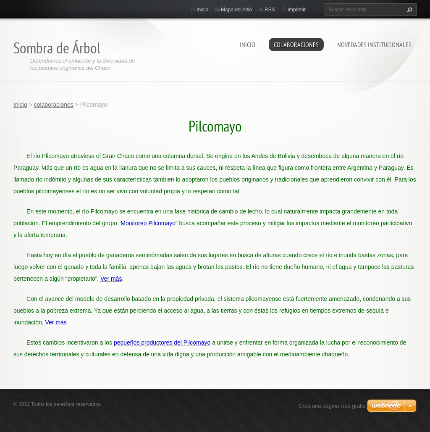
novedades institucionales (374, 44)
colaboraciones (296, 44)
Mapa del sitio (236, 10)
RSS (270, 10)
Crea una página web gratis (332, 406)
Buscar (408, 9)
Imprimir (297, 10)
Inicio (247, 44)
